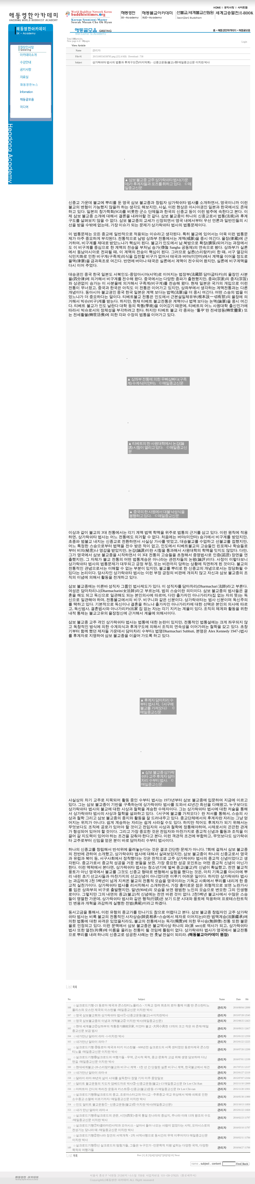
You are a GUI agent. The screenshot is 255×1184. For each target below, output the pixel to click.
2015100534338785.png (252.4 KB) (110, 56)
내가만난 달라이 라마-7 (91, 1041)
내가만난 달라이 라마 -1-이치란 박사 (100, 1036)
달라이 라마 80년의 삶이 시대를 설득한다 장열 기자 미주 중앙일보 (119, 1078)
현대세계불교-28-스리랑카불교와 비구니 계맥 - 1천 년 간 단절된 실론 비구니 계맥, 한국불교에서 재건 (143, 1067)
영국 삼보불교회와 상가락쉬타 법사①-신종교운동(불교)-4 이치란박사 (122, 1015)
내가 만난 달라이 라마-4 (92, 1110)
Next (177, 1155)
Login (244, 42)
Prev (139, 1155)
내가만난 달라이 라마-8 (91, 1072)
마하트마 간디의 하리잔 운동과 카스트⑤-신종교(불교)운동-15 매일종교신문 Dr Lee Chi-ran (135, 1089)
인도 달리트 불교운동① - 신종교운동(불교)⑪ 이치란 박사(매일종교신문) (124, 1104)
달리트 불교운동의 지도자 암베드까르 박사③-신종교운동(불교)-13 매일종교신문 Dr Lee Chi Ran (139, 1083)
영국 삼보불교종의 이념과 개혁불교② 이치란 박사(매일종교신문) (119, 1021)
